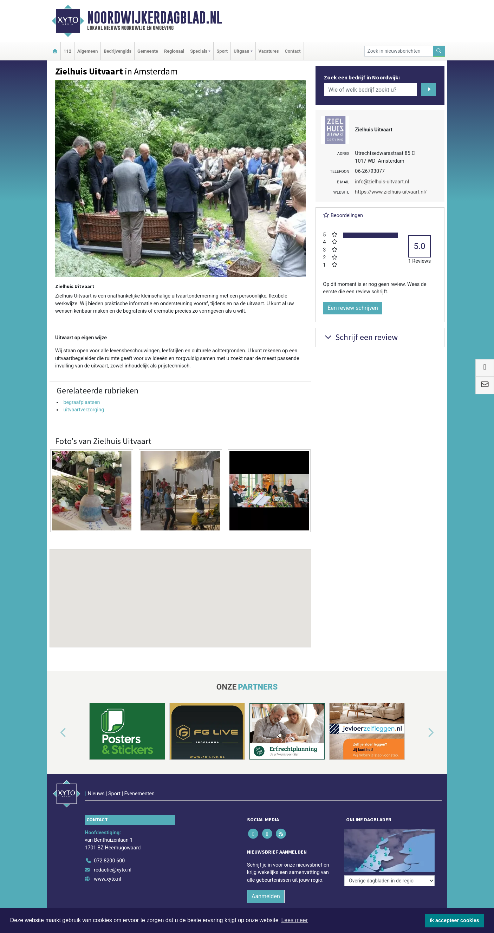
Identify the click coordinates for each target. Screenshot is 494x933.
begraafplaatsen (81, 402)
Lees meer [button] (294, 920)
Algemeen (87, 51)
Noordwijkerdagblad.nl (154, 17)
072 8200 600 (109, 861)
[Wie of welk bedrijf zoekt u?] (370, 89)
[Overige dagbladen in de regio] (389, 880)
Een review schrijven (352, 308)
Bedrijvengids (117, 51)
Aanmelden (266, 896)
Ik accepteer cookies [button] (454, 920)
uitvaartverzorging (83, 410)
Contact (293, 51)
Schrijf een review (360, 337)
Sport (222, 51)
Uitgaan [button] (241, 51)
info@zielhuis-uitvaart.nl (382, 182)
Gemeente (147, 51)
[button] (180, 591)
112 (67, 51)
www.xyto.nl (107, 879)
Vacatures (269, 51)
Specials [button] (198, 51)
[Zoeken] (439, 51)
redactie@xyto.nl (112, 870)
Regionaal (174, 51)
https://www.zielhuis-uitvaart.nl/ (391, 192)
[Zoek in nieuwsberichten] (398, 51)
